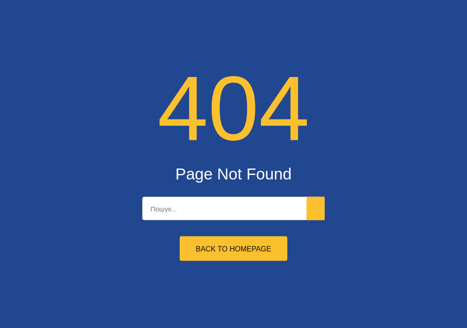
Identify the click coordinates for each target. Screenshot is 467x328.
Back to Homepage (233, 249)
